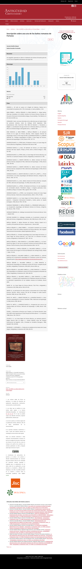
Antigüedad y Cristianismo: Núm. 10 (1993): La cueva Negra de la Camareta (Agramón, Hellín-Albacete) (31, 511)
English (59, 113)
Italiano (59, 118)
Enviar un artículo (63, 267)
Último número (14, 21)
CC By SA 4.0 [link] (9, 413)
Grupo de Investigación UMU (67, 31)
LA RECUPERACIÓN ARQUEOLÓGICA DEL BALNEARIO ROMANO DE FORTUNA (31, 534)
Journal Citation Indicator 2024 (67, 77)
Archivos (22, 21)
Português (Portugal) (63, 120)
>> (10, 547)
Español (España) (62, 115)
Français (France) (62, 124)
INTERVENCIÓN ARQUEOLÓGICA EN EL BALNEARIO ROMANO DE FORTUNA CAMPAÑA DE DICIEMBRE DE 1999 (31, 543)
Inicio (6, 21)
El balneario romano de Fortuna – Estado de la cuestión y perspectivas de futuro (30, 530)
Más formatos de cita (11, 382)
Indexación (51, 21)
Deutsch (60, 122)
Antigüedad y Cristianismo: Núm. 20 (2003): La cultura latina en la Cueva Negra (29, 507)
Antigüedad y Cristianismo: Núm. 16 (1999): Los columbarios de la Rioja (27, 540)
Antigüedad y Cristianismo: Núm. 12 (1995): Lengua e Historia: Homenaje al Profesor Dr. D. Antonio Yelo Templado (30, 527)
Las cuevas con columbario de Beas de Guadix (39, 506)
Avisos (57, 21)
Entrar (76, 1)
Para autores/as (61, 258)
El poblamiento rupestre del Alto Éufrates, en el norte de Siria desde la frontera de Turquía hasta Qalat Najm (30, 509)
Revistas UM (63, 1)
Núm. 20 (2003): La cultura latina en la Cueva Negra (28, 29)
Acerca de (29, 21)
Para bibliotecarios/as (62, 260)
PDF (51, 39)
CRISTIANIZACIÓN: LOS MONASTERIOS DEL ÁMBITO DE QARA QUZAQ (28, 521)
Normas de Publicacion (40, 21)
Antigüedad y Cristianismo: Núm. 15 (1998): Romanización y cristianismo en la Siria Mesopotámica (31, 515)
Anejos (7, 24)
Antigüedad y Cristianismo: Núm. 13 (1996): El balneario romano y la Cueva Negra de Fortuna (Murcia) (31, 536)
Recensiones (50, 538)
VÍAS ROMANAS (38, 518)
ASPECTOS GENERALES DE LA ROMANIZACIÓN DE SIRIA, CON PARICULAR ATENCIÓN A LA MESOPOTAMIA (29, 514)
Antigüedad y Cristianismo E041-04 (66, 32)
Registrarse (70, 1)
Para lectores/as (61, 256)
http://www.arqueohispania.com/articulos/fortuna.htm (29, 259)
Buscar (74, 21)
